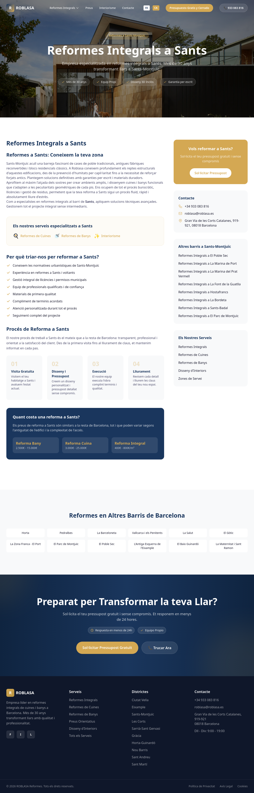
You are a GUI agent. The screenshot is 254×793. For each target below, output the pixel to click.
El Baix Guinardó (188, 544)
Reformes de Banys (72, 236)
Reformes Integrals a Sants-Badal (203, 308)
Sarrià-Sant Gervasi (146, 728)
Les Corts (138, 721)
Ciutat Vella (140, 700)
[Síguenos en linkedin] (31, 734)
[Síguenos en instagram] (21, 734)
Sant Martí (139, 764)
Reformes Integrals (64, 8)
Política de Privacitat (202, 786)
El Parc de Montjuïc (66, 544)
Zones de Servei (190, 378)
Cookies (243, 786)
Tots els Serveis (80, 735)
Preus (89, 8)
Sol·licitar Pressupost (210, 173)
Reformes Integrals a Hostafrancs (203, 292)
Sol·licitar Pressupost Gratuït (107, 647)
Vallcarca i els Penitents (147, 533)
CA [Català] (156, 8)
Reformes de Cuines (32, 236)
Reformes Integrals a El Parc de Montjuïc (208, 316)
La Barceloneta (106, 533)
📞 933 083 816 (233, 8)
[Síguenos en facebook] (10, 734)
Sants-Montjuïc (143, 714)
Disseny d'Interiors (192, 370)
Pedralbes (66, 533)
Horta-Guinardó (143, 743)
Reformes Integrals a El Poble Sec (203, 255)
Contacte (128, 8)
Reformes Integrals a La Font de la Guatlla (209, 284)
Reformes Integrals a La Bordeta (202, 300)
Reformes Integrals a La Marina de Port (207, 263)
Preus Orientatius (82, 721)
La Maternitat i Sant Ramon (228, 546)
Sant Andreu (141, 757)
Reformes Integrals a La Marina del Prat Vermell (208, 273)
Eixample (138, 707)
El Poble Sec (106, 544)
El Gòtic (228, 533)
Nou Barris (140, 750)
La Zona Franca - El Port (25, 544)
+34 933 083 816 (193, 206)
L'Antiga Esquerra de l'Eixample (147, 546)
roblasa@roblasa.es (196, 213)
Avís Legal (226, 786)
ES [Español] (146, 8)
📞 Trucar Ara (159, 647)
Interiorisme (107, 8)
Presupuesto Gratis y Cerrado (189, 8)
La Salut (188, 533)
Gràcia (136, 735)
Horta (25, 533)
